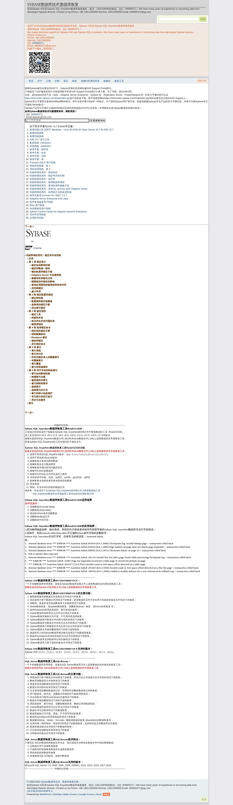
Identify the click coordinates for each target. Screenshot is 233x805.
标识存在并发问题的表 (43, 321)
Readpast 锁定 (39, 337)
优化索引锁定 (38, 308)
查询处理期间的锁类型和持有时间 (48, 285)
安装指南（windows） (41, 146)
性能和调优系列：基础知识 (44, 172)
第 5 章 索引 (35, 347)
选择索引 (36, 386)
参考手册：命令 (38, 152)
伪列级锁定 (37, 288)
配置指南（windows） (41, 142)
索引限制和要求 (39, 383)
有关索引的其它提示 (41, 396)
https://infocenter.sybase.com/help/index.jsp (47, 98)
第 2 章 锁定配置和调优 (41, 294)
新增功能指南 (37, 136)
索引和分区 (37, 354)
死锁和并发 (37, 317)
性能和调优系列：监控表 (42, 179)
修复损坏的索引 (39, 380)
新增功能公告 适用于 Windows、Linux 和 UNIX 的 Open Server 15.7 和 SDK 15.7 (72, 129)
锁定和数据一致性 (40, 268)
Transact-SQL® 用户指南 (43, 162)
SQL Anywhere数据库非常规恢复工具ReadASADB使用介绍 (63, 493)
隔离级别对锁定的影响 (43, 281)
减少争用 (36, 291)
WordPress (45, 794)
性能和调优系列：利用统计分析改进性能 (50, 192)
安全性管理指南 (38, 214)
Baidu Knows (70, 794)
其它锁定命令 (38, 344)
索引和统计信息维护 (41, 393)
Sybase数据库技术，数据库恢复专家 (60, 781)
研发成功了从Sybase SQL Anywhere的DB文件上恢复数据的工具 (67, 490)
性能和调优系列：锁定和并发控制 (47, 175)
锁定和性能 (37, 298)
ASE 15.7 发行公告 (39, 139)
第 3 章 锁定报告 (37, 311)
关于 (39, 81)
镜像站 (106, 81)
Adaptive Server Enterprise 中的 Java (49, 198)
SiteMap (57, 794)
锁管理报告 (37, 324)
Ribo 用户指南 (37, 205)
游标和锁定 (37, 340)
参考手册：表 (37, 159)
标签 (74, 81)
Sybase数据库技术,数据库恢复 (53, 4)
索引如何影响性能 (40, 373)
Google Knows (86, 794)
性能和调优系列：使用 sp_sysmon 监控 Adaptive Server (59, 188)
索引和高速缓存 (39, 367)
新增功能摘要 (37, 133)
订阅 (48, 81)
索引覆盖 (36, 363)
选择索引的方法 (39, 390)
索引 (31, 403)
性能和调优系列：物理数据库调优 (47, 182)
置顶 (204, 799)
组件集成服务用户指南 (41, 202)
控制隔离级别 (38, 334)
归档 (57, 81)
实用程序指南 (37, 217)
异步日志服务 (38, 400)
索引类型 (36, 350)
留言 (66, 81)
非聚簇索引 (37, 360)
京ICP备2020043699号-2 (40, 791)
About (99, 794)
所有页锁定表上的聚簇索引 (45, 357)
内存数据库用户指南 (40, 208)
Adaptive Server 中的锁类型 (46, 275)
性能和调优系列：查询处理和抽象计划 (49, 185)
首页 (31, 81)
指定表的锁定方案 (40, 331)
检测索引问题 (38, 377)
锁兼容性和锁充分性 (41, 278)
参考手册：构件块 (39, 149)
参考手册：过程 (38, 156)
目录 (31, 258)
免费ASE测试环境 (90, 81)
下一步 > (29, 226)
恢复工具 (119, 81)
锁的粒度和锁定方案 (41, 271)
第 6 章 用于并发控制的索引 (43, 370)
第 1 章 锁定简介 (37, 262)
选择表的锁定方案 (40, 304)
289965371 (38, 43)
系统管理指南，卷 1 (40, 165)
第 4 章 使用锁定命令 (40, 327)
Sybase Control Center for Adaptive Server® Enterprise (58, 211)
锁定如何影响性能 (40, 265)
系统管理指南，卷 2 (40, 169)
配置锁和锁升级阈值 (41, 301)
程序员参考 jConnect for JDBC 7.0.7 (48, 195)
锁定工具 (36, 314)
